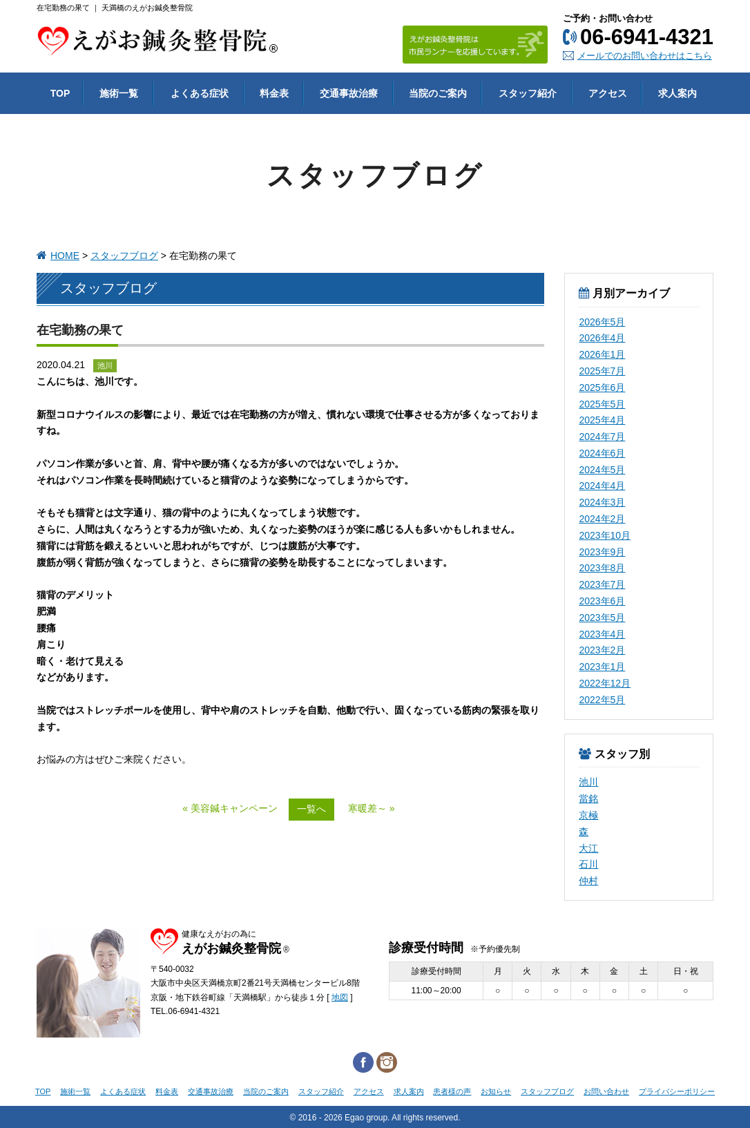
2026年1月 (602, 354)
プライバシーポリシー (677, 1091)
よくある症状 (123, 1091)
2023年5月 (602, 617)
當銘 (588, 798)
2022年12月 (605, 683)
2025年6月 (602, 387)
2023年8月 (602, 567)
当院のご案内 (266, 1091)
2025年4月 (602, 420)
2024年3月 (602, 502)
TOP (42, 1091)
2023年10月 (605, 535)
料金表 (166, 1091)
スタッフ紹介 (321, 1091)
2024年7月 (602, 436)
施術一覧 (75, 1091)
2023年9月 (602, 551)
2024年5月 (602, 469)
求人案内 (409, 1091)
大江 (588, 848)
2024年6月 (602, 453)
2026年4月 (602, 337)
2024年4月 (602, 485)
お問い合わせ (606, 1091)
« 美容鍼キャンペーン (230, 808)
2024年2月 (602, 518)
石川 (588, 864)
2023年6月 (602, 600)
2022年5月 (602, 699)
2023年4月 (602, 634)
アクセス (369, 1091)
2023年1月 (602, 666)
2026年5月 (602, 321)
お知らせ (496, 1091)
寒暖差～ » (371, 808)
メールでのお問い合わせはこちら (644, 55)
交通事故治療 (210, 1091)
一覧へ (311, 808)
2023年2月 (602, 650)
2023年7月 (602, 584)
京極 (588, 815)
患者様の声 (452, 1091)
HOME (64, 255)
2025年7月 (602, 370)
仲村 (588, 880)
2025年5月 (602, 404)
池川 (588, 781)
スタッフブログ (124, 255)
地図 (339, 997)
